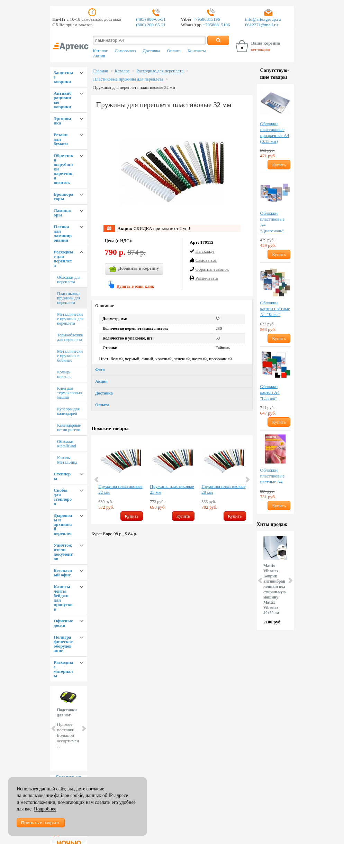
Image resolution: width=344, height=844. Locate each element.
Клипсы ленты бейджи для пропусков (63, 598)
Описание (104, 305)
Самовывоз (125, 50)
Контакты (197, 50)
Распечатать (206, 278)
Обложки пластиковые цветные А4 (272, 475)
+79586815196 (206, 19)
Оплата (174, 50)
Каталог (100, 50)
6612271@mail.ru (261, 24)
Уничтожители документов (63, 551)
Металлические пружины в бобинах (70, 356)
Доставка (151, 50)
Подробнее (45, 808)
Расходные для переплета (63, 258)
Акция (101, 381)
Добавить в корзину (134, 269)
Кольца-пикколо (64, 374)
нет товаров (260, 49)
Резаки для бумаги (61, 139)
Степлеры (62, 476)
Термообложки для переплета (70, 337)
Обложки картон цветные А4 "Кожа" (275, 308)
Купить (132, 516)
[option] (120, 480)
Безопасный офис (63, 572)
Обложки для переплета (68, 279)
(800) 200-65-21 (151, 24)
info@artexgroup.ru (263, 19)
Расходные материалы (63, 669)
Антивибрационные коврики (63, 100)
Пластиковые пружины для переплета (69, 298)
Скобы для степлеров (63, 497)
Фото (100, 369)
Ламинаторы (63, 212)
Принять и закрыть (40, 822)
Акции (99, 56)
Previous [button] (96, 479)
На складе (204, 251)
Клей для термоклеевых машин (69, 393)
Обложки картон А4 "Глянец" (270, 392)
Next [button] (247, 479)
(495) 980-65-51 (151, 19)
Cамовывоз (206, 260)
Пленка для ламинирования (63, 233)
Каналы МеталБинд (67, 460)
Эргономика (62, 121)
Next (83, 728)
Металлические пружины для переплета (70, 319)
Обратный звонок (212, 269)
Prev (54, 728)
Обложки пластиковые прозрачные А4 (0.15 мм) (274, 132)
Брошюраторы (63, 196)
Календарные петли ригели (69, 427)
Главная (100, 70)
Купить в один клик (135, 286)
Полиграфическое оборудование (63, 643)
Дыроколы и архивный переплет (63, 524)
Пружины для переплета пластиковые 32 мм (134, 87)
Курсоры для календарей (68, 411)
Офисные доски (63, 623)
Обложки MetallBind (66, 443)
